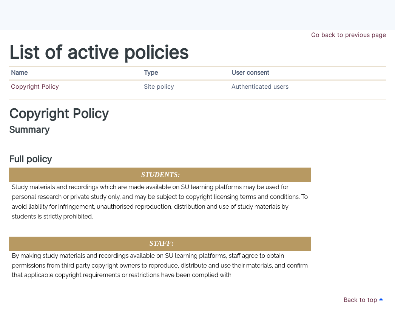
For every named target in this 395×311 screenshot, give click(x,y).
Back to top (363, 299)
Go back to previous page (348, 34)
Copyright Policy (35, 86)
